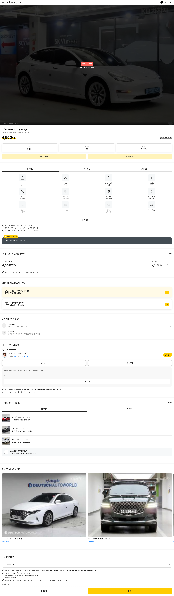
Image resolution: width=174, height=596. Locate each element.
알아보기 (87, 292)
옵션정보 (30, 169)
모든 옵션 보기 (87, 220)
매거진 (129, 409)
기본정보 (87, 169)
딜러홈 (167, 355)
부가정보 (144, 169)
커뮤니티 (44, 409)
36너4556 (13, 2)
